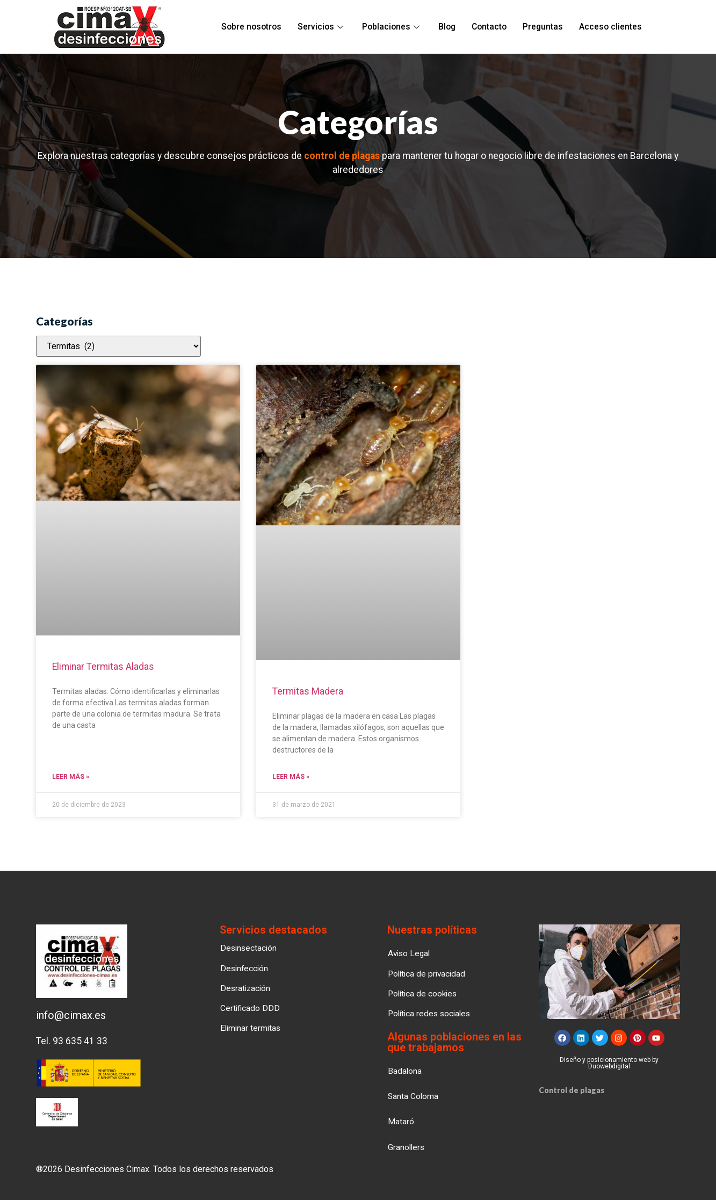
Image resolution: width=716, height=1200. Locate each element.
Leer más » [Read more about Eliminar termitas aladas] (70, 777)
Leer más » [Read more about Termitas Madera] (290, 777)
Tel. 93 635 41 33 (71, 1041)
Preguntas (541, 27)
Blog (445, 27)
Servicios (322, 27)
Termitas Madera (307, 691)
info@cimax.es (71, 1015)
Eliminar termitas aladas (103, 666)
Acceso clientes (608, 27)
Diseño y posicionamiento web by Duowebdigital (609, 1064)
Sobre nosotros (253, 27)
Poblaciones (391, 27)
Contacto (488, 27)
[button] (406, 1147)
